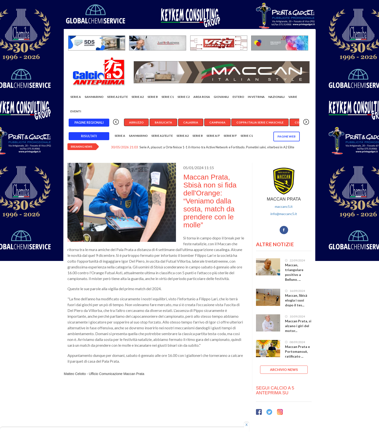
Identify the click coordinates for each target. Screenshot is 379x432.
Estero (238, 97)
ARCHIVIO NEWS (284, 369)
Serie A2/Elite (162, 135)
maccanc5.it (284, 206)
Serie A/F (213, 135)
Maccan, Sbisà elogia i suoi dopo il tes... (296, 300)
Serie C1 (167, 97)
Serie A (75, 97)
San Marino (94, 97)
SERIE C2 (183, 97)
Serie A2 (137, 97)
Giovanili (221, 97)
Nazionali (276, 97)
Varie (292, 97)
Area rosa (201, 97)
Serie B (152, 97)
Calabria (190, 122)
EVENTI (75, 111)
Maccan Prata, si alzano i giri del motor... (298, 326)
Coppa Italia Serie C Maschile (260, 122)
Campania (217, 122)
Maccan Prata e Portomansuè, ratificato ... (297, 351)
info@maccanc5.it (283, 214)
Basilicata (163, 122)
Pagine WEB (286, 136)
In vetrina (256, 97)
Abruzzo (136, 122)
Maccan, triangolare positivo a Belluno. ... (294, 272)
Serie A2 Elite (117, 97)
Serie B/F (230, 135)
